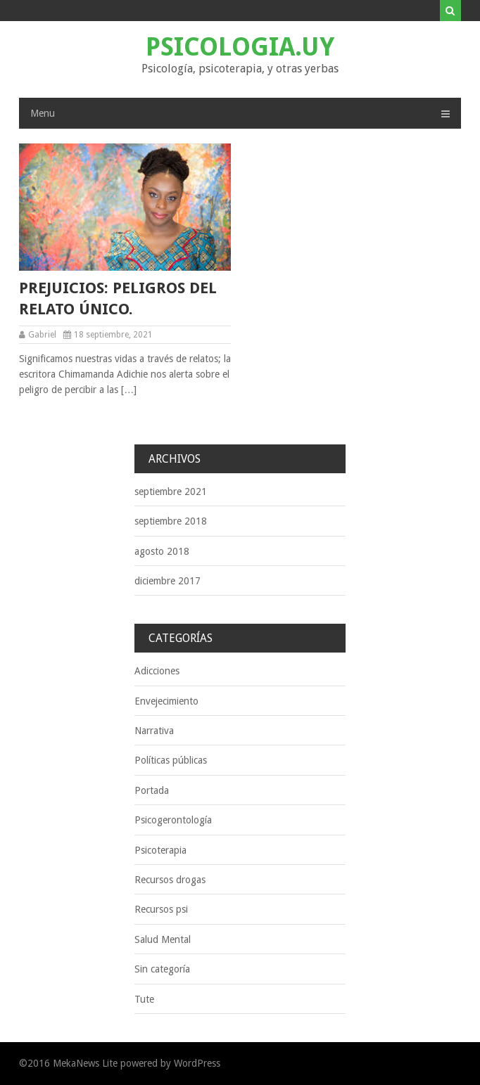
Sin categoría (162, 969)
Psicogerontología (173, 820)
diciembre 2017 (167, 580)
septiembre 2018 (170, 521)
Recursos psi (161, 909)
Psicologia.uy (240, 47)
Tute (144, 999)
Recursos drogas (170, 879)
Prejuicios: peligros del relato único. (118, 299)
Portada (151, 790)
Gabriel (42, 335)
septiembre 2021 (170, 491)
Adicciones (156, 670)
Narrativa (154, 730)
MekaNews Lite (85, 1063)
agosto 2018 (161, 551)
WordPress (197, 1063)
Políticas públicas (170, 760)
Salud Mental (162, 939)
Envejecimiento (166, 701)
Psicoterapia (160, 850)
